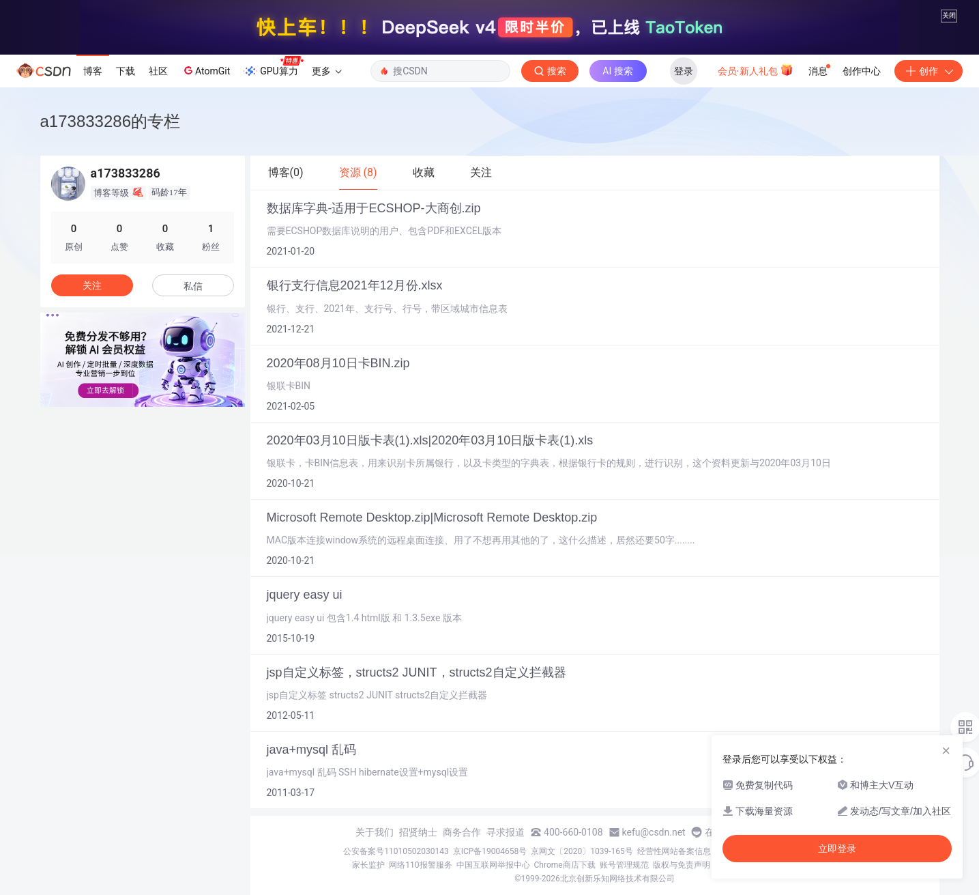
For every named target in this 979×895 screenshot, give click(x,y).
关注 (92, 285)
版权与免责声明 (681, 865)
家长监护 (368, 865)
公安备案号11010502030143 (395, 851)
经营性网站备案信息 (674, 851)
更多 (327, 71)
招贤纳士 (418, 832)
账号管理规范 (624, 865)
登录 (683, 71)
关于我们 (374, 832)
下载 (125, 71)
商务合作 (462, 832)
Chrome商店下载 (565, 865)
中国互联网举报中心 (493, 865)
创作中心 (862, 71)
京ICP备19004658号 (490, 851)
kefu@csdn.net (654, 832)
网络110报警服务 (420, 865)
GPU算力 (273, 67)
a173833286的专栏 (110, 121)
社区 (158, 71)
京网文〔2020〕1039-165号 (582, 851)
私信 (193, 286)
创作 (928, 71)
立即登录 (837, 848)
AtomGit (205, 70)
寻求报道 (505, 832)
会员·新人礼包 (755, 69)
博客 (92, 71)
